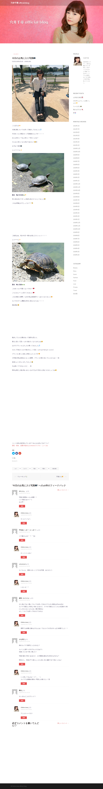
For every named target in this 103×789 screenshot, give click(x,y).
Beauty (75, 268)
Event (75, 274)
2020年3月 (76, 174)
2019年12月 (76, 184)
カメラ (25, 468)
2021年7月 (76, 129)
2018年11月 (76, 226)
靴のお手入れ (78, 109)
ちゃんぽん (77, 106)
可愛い (43, 468)
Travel (75, 290)
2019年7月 (76, 200)
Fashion (75, 277)
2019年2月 (76, 216)
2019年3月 (76, 213)
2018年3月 (76, 251)
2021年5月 (76, 135)
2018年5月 (76, 245)
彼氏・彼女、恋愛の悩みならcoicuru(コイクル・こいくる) (30, 445)
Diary (16, 54)
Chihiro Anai (27, 61)
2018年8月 (76, 235)
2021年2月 (76, 142)
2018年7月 (76, 239)
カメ (16, 468)
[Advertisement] (40, 218)
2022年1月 (76, 126)
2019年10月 (76, 190)
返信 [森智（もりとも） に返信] (22, 615)
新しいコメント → (63, 490)
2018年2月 (76, 255)
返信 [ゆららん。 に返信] (22, 506)
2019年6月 (76, 203)
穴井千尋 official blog (20, 3)
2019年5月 (76, 206)
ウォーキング (22, 476)
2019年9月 (76, 193)
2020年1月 (76, 181)
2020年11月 (76, 148)
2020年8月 (76, 158)
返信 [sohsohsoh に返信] (22, 574)
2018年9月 (76, 232)
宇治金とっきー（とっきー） (28, 530)
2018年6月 (76, 242)
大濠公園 (54, 468)
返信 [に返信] (22, 700)
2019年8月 (76, 197)
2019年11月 (76, 187)
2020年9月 (76, 155)
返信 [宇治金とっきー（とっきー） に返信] (22, 540)
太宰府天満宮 (78, 97)
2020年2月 (76, 177)
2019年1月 (76, 219)
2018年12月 (76, 222)
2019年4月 (76, 209)
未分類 (75, 294)
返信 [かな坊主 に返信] (22, 664)
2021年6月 (76, 132)
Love (74, 284)
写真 (34, 468)
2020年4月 (76, 171)
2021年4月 (76, 139)
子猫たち (59, 476)
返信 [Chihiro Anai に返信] (24, 523)
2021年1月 (76, 145)
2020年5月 (76, 168)
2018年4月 (76, 248)
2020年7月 (76, 161)
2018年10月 (76, 229)
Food (74, 281)
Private (75, 287)
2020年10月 (76, 151)
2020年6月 (76, 164)
